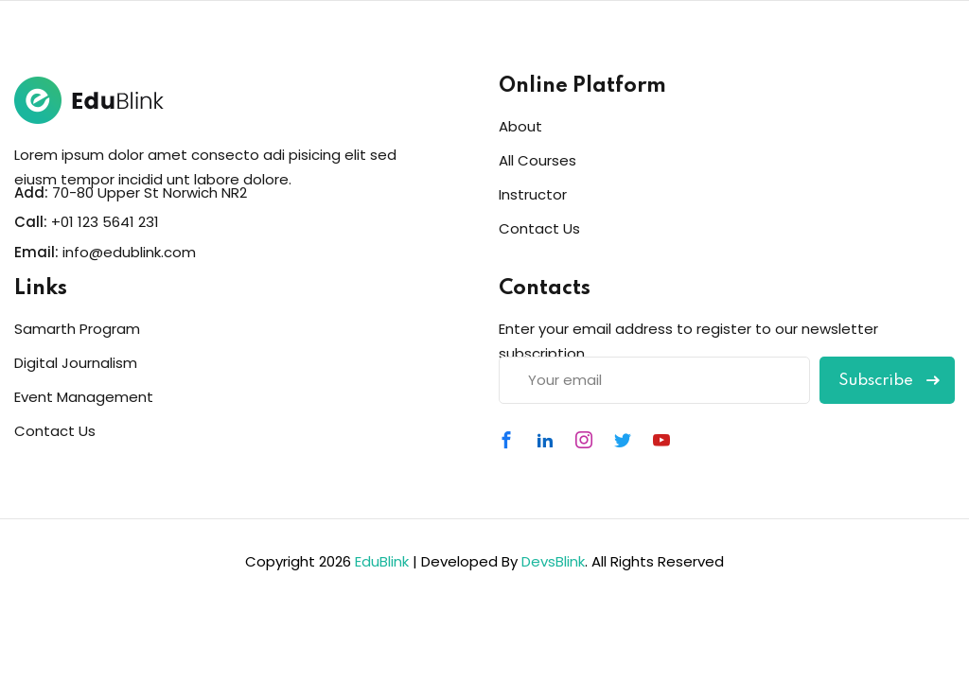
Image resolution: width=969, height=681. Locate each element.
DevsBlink (553, 561)
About (520, 126)
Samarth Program (77, 329)
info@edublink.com (129, 252)
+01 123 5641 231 (105, 222)
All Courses (537, 160)
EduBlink (382, 561)
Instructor (533, 194)
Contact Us (539, 228)
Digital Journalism (75, 363)
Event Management (83, 397)
